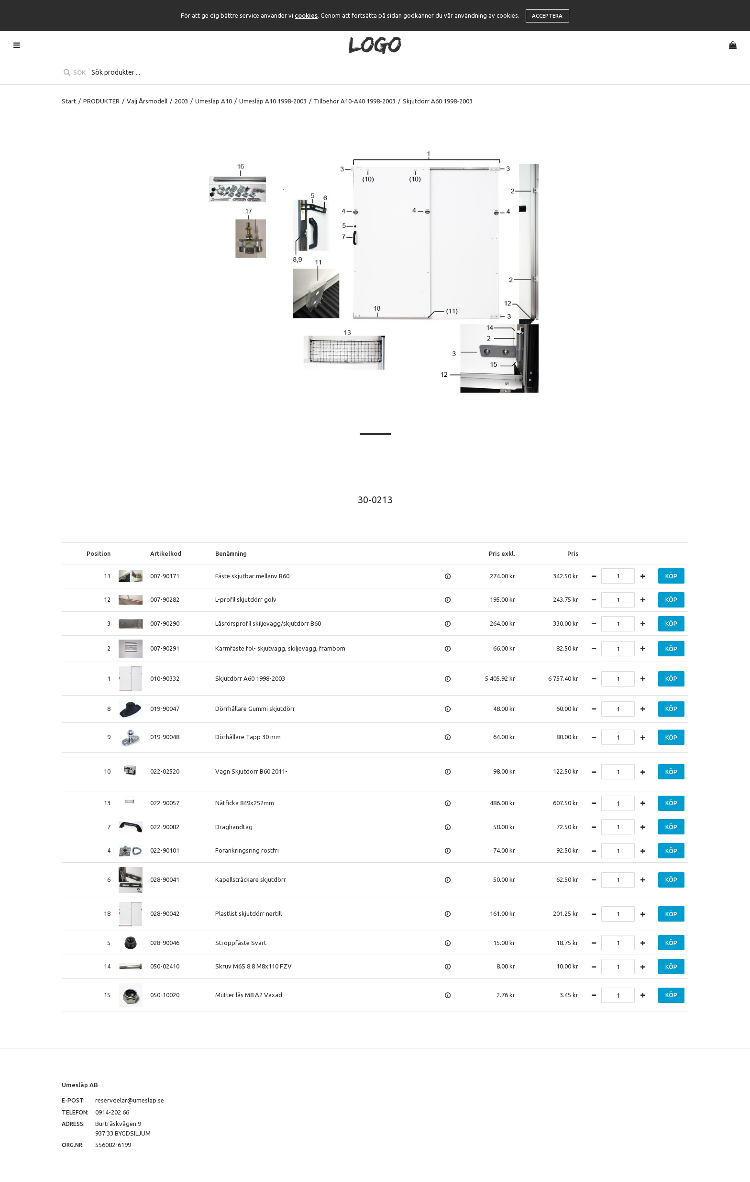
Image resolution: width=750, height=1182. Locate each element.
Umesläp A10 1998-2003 (273, 101)
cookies (306, 15)
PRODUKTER (101, 101)
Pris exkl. (502, 553)
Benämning (231, 553)
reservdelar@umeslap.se (129, 1100)
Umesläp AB (80, 1084)
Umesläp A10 (213, 101)
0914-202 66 (112, 1112)
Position (98, 553)
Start (69, 101)
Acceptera (547, 16)
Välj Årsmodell (147, 101)
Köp (671, 576)
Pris (572, 553)
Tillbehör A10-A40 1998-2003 (355, 101)
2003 (181, 101)
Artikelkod (165, 553)
